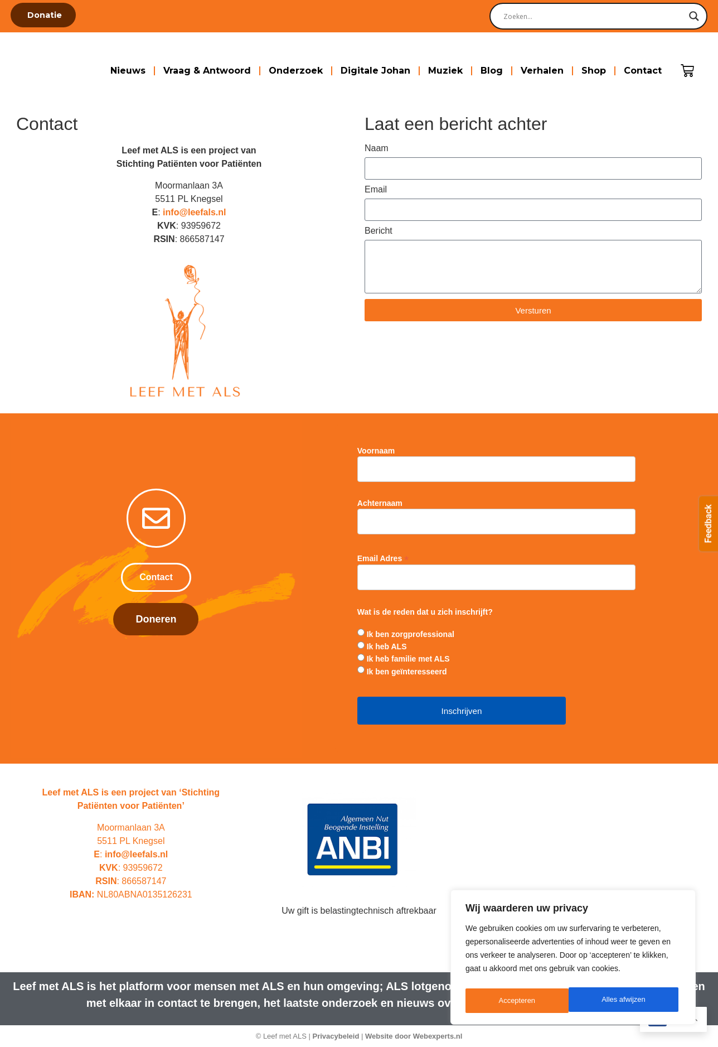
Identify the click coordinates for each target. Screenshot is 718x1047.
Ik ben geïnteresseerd (407, 671)
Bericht (378, 230)
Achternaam (379, 503)
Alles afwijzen (520, 1000)
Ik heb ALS (387, 646)
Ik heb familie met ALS (408, 658)
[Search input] (593, 16)
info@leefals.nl (194, 212)
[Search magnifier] (694, 16)
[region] (573, 959)
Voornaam (376, 451)
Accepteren (630, 1000)
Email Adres (383, 558)
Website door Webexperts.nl (413, 1036)
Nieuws (127, 70)
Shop (593, 70)
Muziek (445, 70)
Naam (377, 148)
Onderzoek (296, 70)
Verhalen (542, 70)
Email (376, 189)
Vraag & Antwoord (207, 70)
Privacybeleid (336, 1036)
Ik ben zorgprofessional (410, 634)
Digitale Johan (375, 70)
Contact (643, 70)
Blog (492, 70)
